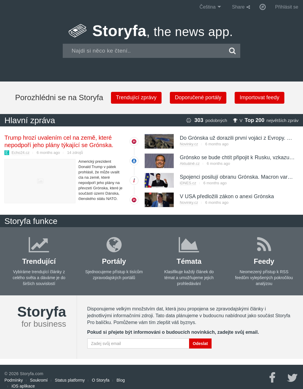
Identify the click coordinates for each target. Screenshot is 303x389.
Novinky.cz (189, 144)
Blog (121, 380)
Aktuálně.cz (190, 163)
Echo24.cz (21, 152)
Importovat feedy (259, 97)
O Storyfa (100, 380)
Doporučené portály (198, 97)
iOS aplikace (23, 386)
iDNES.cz (188, 183)
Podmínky (13, 380)
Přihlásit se (286, 6)
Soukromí (39, 380)
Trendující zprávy (136, 97)
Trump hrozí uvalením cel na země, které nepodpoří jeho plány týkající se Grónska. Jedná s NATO (58, 145)
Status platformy (70, 380)
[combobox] (144, 51)
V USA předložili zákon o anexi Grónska (227, 196)
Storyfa (162, 31)
